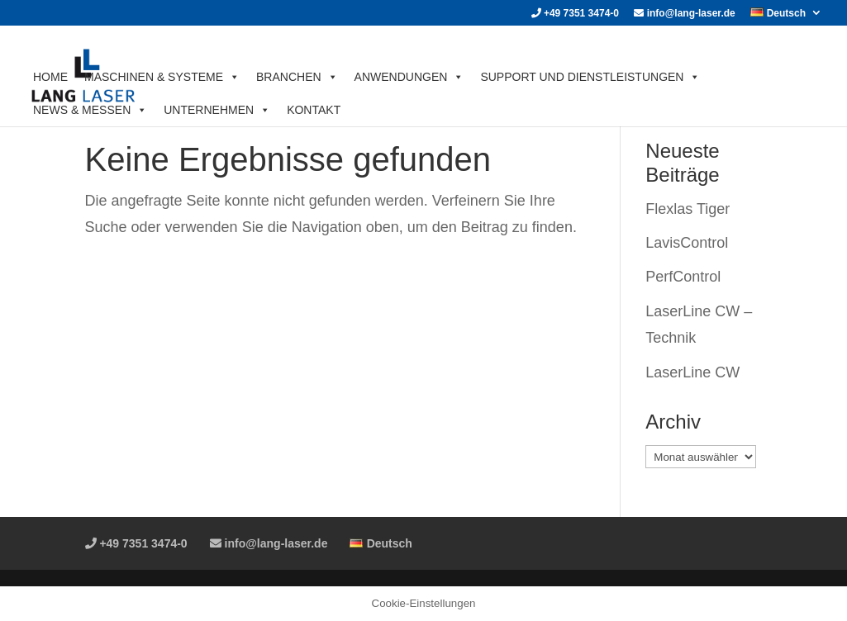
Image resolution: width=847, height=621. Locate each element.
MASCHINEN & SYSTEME (162, 76)
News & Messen (90, 109)
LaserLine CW (692, 372)
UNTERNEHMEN (217, 109)
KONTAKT (313, 109)
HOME (50, 76)
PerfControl (683, 276)
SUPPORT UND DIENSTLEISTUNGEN (590, 76)
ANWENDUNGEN (409, 76)
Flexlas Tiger (687, 209)
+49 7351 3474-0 (575, 13)
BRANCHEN (297, 76)
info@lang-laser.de (684, 13)
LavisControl (686, 243)
